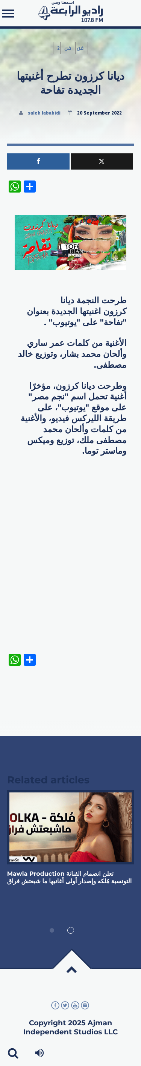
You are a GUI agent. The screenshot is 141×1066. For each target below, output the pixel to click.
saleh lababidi (44, 113)
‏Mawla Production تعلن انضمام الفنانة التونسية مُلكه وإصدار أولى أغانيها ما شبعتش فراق (69, 877)
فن (67, 48)
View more (70, 827)
